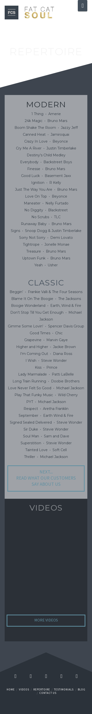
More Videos (46, 620)
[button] (82, 5)
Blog (81, 689)
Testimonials (64, 689)
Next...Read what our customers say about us (46, 478)
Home (11, 689)
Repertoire (41, 689)
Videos (24, 689)
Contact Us (47, 693)
